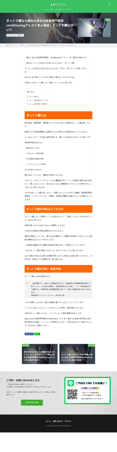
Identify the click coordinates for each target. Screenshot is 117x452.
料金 (52, 9)
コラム (47, 9)
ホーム (48, 421)
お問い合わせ (59, 9)
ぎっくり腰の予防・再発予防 (36, 104)
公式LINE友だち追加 (32, 402)
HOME (10, 45)
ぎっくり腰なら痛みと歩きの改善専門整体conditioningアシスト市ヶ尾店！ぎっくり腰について (51, 45)
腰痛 (21, 35)
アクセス (68, 9)
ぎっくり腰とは (32, 96)
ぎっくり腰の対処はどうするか (37, 100)
